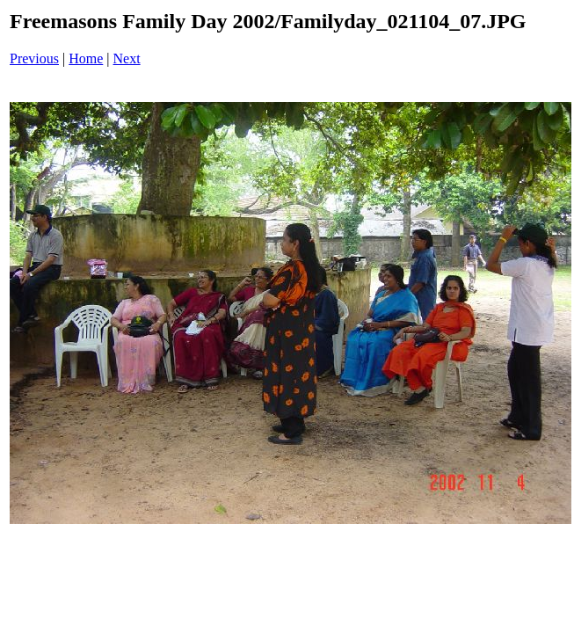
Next (127, 58)
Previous (34, 58)
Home (86, 58)
